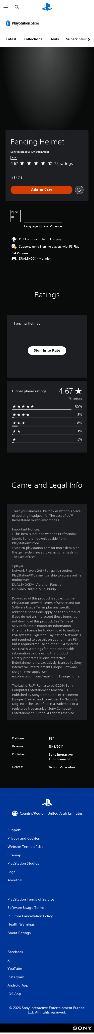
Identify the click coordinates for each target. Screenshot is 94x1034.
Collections (33, 39)
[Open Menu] (5, 7)
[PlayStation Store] (23, 23)
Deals (54, 39)
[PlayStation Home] (47, 7)
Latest (11, 39)
